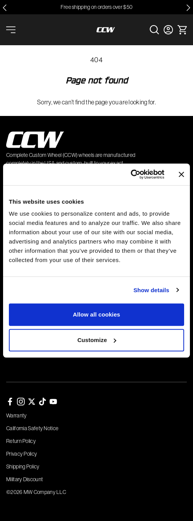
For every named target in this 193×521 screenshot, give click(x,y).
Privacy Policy (21, 453)
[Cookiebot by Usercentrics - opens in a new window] (130, 174)
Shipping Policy (23, 466)
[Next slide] (188, 7)
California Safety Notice (32, 428)
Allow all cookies (96, 314)
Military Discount (24, 479)
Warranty (16, 415)
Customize (96, 340)
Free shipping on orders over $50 (97, 6)
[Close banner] (181, 174)
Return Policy (21, 441)
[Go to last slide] (4, 7)
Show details (151, 290)
